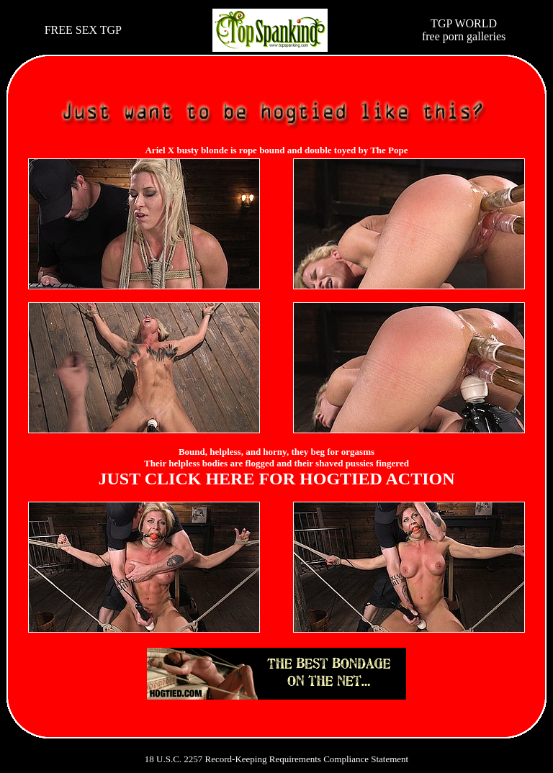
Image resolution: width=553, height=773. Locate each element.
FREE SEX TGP (83, 30)
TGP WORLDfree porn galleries (463, 29)
